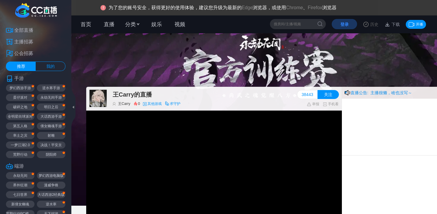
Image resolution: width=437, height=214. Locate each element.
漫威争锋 (51, 185)
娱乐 (156, 24)
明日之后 (51, 107)
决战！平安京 (51, 145)
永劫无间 (20, 176)
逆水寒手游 (51, 88)
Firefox (315, 7)
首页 (86, 24)
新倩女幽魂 (20, 204)
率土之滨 (20, 135)
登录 (344, 24)
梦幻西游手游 (20, 88)
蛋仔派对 (20, 97)
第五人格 (20, 126)
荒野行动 (20, 154)
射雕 (51, 135)
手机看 (331, 104)
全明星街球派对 (20, 116)
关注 (328, 94)
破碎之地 (20, 107)
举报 (313, 104)
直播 (109, 24)
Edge (247, 7)
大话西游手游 (51, 116)
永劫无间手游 (51, 97)
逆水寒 (51, 204)
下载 (395, 24)
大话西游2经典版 (51, 195)
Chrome (294, 7)
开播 (416, 24)
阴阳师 (51, 154)
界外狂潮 (20, 185)
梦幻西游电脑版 (51, 176)
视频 (180, 24)
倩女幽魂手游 (51, 126)
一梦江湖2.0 (20, 145)
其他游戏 (154, 104)
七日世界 (20, 195)
